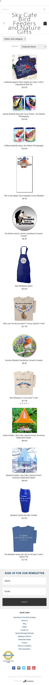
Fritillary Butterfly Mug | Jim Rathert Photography (24, 146)
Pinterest (28, 668)
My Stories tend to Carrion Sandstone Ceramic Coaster (24, 234)
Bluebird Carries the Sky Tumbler (23, 515)
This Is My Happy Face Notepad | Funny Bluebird (24, 196)
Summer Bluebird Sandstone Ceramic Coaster (24, 360)
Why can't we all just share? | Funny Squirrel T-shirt (24, 323)
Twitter (23, 668)
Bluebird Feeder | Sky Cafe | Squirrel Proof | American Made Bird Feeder (24, 476)
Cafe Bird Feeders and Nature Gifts (24, 23)
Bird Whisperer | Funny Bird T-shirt (24, 398)
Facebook (13, 668)
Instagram (19, 668)
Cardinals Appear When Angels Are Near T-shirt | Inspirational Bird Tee (24, 83)
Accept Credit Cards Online (8, 661)
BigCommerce (29, 680)
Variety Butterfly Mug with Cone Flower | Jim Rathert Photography (24, 115)
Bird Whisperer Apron (24, 286)
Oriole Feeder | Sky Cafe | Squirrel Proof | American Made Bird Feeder (24, 436)
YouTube (34, 668)
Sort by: (15, 46)
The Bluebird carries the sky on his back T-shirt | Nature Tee (23, 555)
